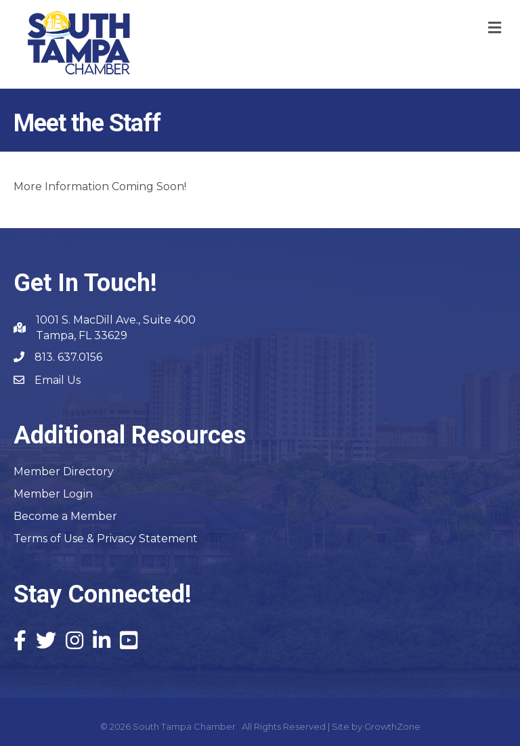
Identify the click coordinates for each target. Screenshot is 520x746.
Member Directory (64, 471)
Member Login (53, 493)
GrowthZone (392, 726)
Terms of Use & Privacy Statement (106, 538)
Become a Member (65, 516)
